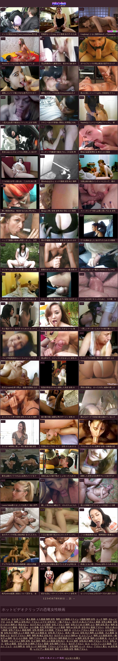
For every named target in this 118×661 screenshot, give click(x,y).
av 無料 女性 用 (82, 638)
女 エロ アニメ (85, 635)
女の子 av (5, 619)
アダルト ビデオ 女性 (58, 646)
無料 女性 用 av (103, 624)
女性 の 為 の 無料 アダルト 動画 (33, 644)
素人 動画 (30, 619)
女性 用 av (24, 627)
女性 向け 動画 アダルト (92, 627)
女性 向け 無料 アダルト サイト (94, 641)
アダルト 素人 (100, 646)
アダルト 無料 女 (63, 630)
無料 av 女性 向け (22, 622)
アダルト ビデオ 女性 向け (43, 622)
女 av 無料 (35, 641)
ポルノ (89, 646)
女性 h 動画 (106, 622)
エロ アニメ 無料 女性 (19, 641)
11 (63, 598)
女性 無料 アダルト (58, 644)
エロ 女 (9, 622)
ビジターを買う (72, 658)
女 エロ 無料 (72, 641)
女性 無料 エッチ (77, 646)
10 (60, 598)
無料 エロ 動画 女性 (64, 649)
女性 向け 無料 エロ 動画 (92, 633)
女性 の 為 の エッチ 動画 (59, 4)
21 (70, 598)
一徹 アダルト (64, 622)
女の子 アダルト (76, 644)
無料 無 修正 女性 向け (42, 635)
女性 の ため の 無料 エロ (83, 624)
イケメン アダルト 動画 (83, 630)
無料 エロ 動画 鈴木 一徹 (105, 635)
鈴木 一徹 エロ (72, 633)
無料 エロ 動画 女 (38, 633)
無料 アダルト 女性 (38, 638)
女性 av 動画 (11, 644)
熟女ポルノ (23, 624)
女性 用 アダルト (56, 633)
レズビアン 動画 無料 (44, 649)
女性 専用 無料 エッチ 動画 (52, 627)
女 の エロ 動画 (20, 638)
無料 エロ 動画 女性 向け (53, 641)
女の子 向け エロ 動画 (40, 624)
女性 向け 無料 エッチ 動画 (16, 633)
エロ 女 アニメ (18, 619)
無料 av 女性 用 (73, 627)
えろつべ (99, 630)
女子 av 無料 (6, 638)
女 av (87, 644)
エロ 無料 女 (19, 646)
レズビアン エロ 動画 (101, 644)
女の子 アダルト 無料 (21, 635)
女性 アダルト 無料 (61, 624)
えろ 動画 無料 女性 (45, 619)
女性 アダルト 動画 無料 (19, 630)
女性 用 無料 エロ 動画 (43, 630)
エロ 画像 (34, 627)
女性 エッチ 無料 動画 (36, 646)
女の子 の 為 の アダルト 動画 (86, 622)
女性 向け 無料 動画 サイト (61, 638)
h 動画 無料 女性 (87, 619)
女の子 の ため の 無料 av (66, 635)
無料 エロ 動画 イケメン (67, 619)
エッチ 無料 (101, 619)
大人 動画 (109, 633)
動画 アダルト (81, 649)
